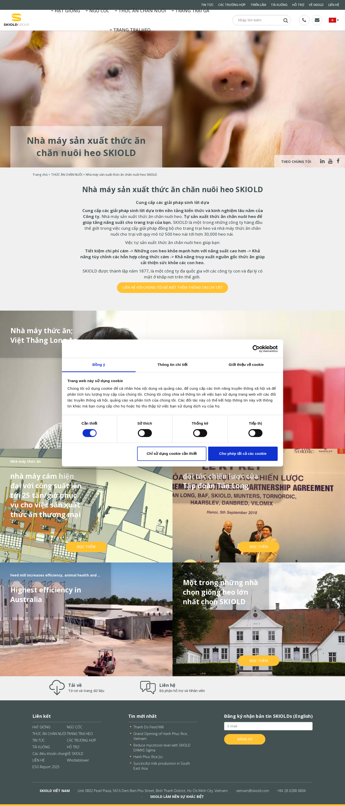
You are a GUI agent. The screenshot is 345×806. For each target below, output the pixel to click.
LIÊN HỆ (333, 5)
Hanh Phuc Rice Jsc (148, 756)
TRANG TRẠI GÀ (190, 11)
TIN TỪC (38, 740)
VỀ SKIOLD (316, 5)
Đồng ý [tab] (98, 364)
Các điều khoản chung (49, 753)
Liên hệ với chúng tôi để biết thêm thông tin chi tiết (172, 287)
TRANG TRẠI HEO (130, 30)
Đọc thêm (86, 546)
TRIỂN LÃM (258, 5)
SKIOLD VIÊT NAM (55, 790)
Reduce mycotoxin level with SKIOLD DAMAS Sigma (161, 747)
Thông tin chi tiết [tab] (172, 364)
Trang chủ (40, 175)
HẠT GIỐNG (65, 11)
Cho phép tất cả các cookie (243, 453)
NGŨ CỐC (97, 11)
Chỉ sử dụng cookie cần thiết (172, 453)
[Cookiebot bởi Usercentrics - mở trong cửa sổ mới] (256, 348)
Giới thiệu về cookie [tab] (246, 364)
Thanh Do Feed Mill (148, 727)
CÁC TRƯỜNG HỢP (232, 5)
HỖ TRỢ (298, 5)
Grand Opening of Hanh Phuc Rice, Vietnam (160, 736)
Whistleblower (78, 760)
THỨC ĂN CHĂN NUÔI (140, 11)
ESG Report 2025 (45, 766)
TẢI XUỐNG (279, 5)
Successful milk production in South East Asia (161, 766)
